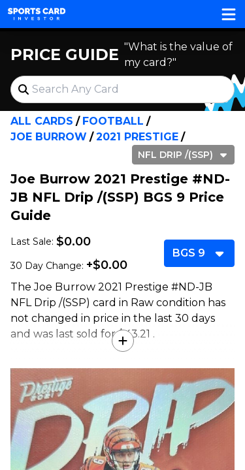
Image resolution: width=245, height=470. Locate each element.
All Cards (41, 121)
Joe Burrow (48, 137)
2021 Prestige (137, 137)
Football (113, 121)
